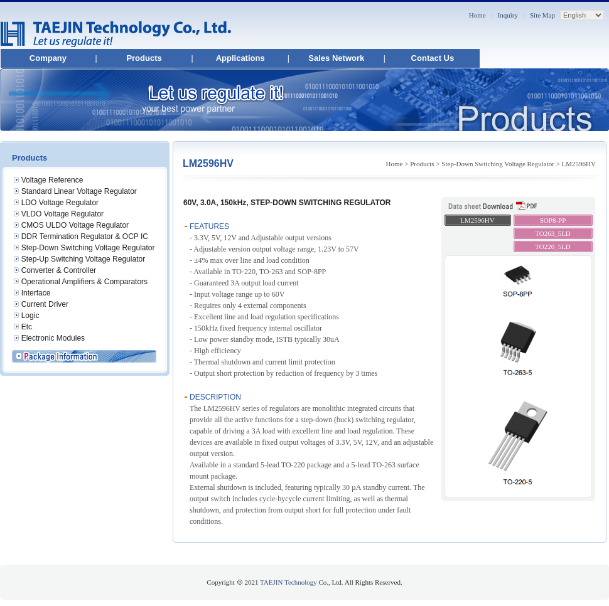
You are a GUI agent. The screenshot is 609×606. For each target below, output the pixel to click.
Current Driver (44, 304)
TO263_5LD (553, 233)
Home (477, 15)
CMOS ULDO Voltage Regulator (75, 225)
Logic (30, 315)
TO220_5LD (553, 246)
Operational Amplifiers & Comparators (84, 281)
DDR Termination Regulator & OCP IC (84, 236)
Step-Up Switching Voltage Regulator (83, 259)
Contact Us (433, 58)
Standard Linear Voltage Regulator (79, 191)
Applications (240, 58)
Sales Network (336, 58)
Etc (26, 326)
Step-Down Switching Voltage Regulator (88, 247)
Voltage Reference (52, 180)
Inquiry (508, 15)
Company (48, 58)
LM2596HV (477, 220)
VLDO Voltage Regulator (62, 214)
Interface (36, 293)
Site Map (542, 15)
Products (143, 58)
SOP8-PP (553, 220)
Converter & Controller (58, 270)
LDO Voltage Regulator (60, 202)
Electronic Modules (53, 338)
